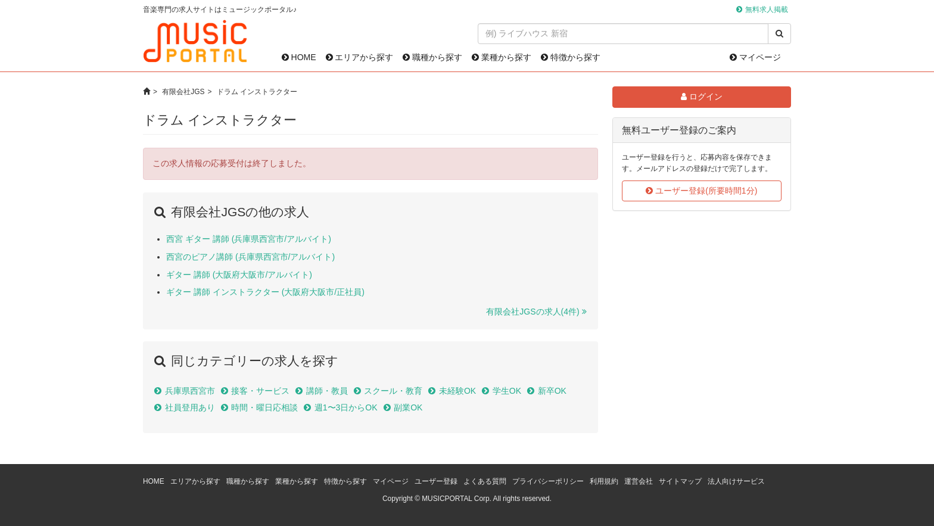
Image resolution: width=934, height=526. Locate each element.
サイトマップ (680, 481)
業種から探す (501, 57)
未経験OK (457, 391)
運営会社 (638, 481)
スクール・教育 (393, 391)
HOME (299, 57)
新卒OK (552, 391)
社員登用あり (190, 407)
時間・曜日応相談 (264, 407)
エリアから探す (360, 57)
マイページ (755, 57)
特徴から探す (570, 57)
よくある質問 (484, 481)
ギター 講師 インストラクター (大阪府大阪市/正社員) (265, 292)
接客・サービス (260, 391)
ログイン (702, 96)
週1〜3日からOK (346, 407)
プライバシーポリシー (548, 481)
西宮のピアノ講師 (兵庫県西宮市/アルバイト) (250, 257)
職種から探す (432, 57)
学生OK (507, 391)
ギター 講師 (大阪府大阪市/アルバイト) (239, 274)
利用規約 (604, 481)
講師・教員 (327, 391)
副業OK (408, 407)
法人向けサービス (736, 481)
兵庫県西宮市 (190, 391)
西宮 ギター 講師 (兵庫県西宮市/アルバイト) (248, 239)
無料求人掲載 (766, 9)
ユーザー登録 (436, 481)
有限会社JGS (183, 92)
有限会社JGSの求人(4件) (532, 311)
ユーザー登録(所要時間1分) (701, 190)
